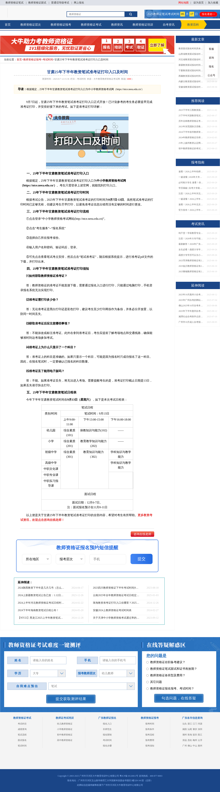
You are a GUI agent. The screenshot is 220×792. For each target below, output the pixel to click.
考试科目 (22, 723)
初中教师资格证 (64, 734)
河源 (200, 723)
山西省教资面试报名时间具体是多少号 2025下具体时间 (191, 54)
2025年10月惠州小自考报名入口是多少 (191, 294)
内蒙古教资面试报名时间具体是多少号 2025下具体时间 (191, 81)
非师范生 (107, 729)
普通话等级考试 (60, 2)
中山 (195, 745)
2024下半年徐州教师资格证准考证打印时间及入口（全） (191, 132)
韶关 (195, 734)
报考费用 (149, 740)
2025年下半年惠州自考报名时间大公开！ (191, 311)
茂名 (190, 740)
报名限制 (107, 734)
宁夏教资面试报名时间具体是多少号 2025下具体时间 (191, 70)
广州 (184, 745)
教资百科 (193, 24)
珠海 (190, 734)
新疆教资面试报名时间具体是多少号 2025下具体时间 (191, 65)
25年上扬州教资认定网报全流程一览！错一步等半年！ (191, 143)
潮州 (184, 734)
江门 (195, 723)
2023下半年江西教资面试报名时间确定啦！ (191, 110)
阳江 (200, 734)
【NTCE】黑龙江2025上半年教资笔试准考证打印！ (41, 617)
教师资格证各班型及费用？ (165, 662)
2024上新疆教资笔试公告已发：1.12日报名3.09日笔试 (41, 595)
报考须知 (149, 745)
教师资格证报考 (61, 24)
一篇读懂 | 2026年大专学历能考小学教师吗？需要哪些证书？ (191, 177)
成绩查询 (22, 729)
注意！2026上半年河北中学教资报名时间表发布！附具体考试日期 (191, 193)
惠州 (200, 745)
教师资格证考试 (91, 24)
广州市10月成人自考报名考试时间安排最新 (191, 322)
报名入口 (107, 723)
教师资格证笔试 (14, 2)
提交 (142, 559)
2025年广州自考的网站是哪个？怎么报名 (191, 300)
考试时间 (48, 59)
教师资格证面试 (37, 2)
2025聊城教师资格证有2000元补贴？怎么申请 (191, 271)
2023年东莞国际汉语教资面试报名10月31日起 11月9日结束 (191, 126)
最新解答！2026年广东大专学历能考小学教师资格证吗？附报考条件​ (191, 244)
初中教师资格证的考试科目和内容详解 (191, 148)
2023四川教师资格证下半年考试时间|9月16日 (116, 587)
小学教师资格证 (64, 729)
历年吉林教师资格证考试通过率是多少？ (191, 121)
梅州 (195, 740)
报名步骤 (107, 745)
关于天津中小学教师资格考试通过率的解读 (116, 617)
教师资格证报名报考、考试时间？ (170, 675)
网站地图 (183, 2)
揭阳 (184, 729)
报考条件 (149, 729)
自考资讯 (169, 24)
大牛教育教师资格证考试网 (107, 79)
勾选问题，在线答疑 (179, 698)
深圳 (200, 729)
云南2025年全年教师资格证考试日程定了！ (116, 595)
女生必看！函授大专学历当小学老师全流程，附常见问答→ (191, 249)
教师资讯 (117, 24)
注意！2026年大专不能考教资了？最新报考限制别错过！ (191, 238)
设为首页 (198, 2)
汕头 (184, 723)
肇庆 (195, 729)
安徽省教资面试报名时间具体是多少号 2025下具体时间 (191, 87)
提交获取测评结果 (71, 699)
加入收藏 (213, 2)
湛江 (190, 723)
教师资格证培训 (143, 24)
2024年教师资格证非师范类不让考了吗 (191, 137)
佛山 (190, 745)
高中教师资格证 (64, 740)
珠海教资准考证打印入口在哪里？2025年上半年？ (116, 602)
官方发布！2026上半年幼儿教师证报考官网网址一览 (191, 210)
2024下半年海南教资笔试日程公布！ (38, 610)
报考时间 (149, 723)
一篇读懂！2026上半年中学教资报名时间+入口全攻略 (191, 199)
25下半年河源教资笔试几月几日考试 (191, 115)
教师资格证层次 (30, 24)
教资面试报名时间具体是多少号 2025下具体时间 (191, 48)
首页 (8, 24)
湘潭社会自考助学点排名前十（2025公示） (191, 316)
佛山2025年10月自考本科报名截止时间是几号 (191, 305)
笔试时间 (22, 745)
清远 (184, 740)
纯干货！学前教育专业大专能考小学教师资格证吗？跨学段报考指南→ (191, 233)
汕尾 (190, 729)
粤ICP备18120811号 (129, 776)
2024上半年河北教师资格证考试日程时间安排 (41, 602)
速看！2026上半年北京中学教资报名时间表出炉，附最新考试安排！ (191, 204)
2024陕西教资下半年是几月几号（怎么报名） (41, 587)
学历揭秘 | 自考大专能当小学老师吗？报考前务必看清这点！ (191, 188)
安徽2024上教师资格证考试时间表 (112, 610)
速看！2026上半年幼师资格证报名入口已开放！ (191, 171)
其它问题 (154, 669)
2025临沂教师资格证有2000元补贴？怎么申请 (191, 266)
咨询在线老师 (142, 534)
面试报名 (22, 740)
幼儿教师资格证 (64, 723)
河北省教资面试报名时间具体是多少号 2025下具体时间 (191, 59)
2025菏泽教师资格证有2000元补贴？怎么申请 (191, 260)
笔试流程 (22, 734)
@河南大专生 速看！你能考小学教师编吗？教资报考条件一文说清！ (191, 182)
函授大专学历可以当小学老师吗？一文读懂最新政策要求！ (191, 255)
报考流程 (149, 734)
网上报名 (79, 2)
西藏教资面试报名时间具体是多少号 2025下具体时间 (191, 76)
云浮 (200, 740)
